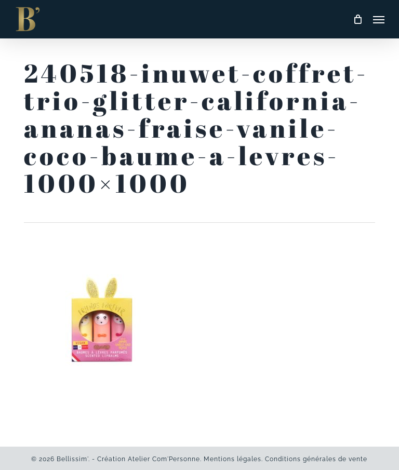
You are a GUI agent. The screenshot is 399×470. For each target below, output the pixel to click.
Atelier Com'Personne (164, 459)
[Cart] (358, 19)
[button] (378, 19)
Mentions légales (232, 459)
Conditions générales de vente (316, 459)
